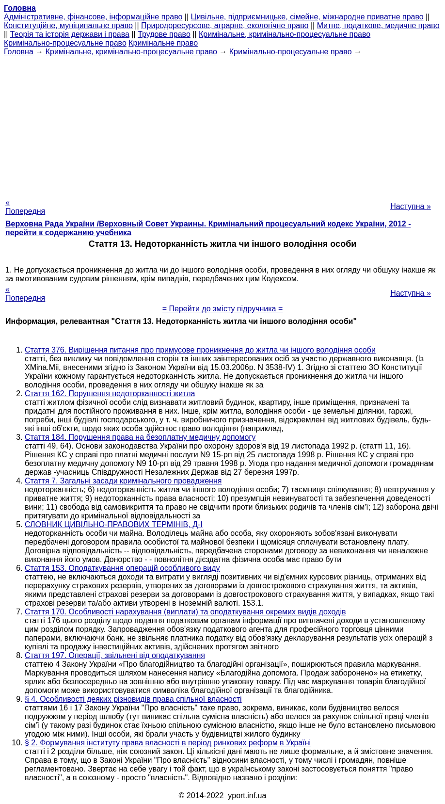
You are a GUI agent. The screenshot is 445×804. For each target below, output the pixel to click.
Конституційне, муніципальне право (68, 25)
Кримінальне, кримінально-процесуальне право (284, 34)
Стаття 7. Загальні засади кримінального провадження (123, 481)
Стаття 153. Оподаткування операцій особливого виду (122, 568)
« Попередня (25, 206)
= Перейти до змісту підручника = (222, 309)
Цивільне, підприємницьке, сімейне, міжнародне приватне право (307, 17)
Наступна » (410, 206)
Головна (18, 52)
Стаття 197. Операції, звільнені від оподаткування (115, 655)
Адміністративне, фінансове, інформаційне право (93, 17)
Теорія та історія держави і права (69, 34)
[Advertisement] (222, 124)
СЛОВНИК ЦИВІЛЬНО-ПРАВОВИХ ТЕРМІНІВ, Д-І (114, 524)
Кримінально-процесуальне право (65, 43)
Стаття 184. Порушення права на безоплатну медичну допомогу (140, 437)
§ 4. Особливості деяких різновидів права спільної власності (133, 699)
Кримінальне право (163, 43)
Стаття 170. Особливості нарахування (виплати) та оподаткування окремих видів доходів (185, 612)
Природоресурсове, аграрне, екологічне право (224, 25)
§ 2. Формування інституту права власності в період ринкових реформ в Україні (168, 743)
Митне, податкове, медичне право (378, 25)
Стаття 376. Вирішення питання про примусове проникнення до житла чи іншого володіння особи (200, 350)
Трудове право (164, 34)
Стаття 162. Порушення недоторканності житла (110, 393)
